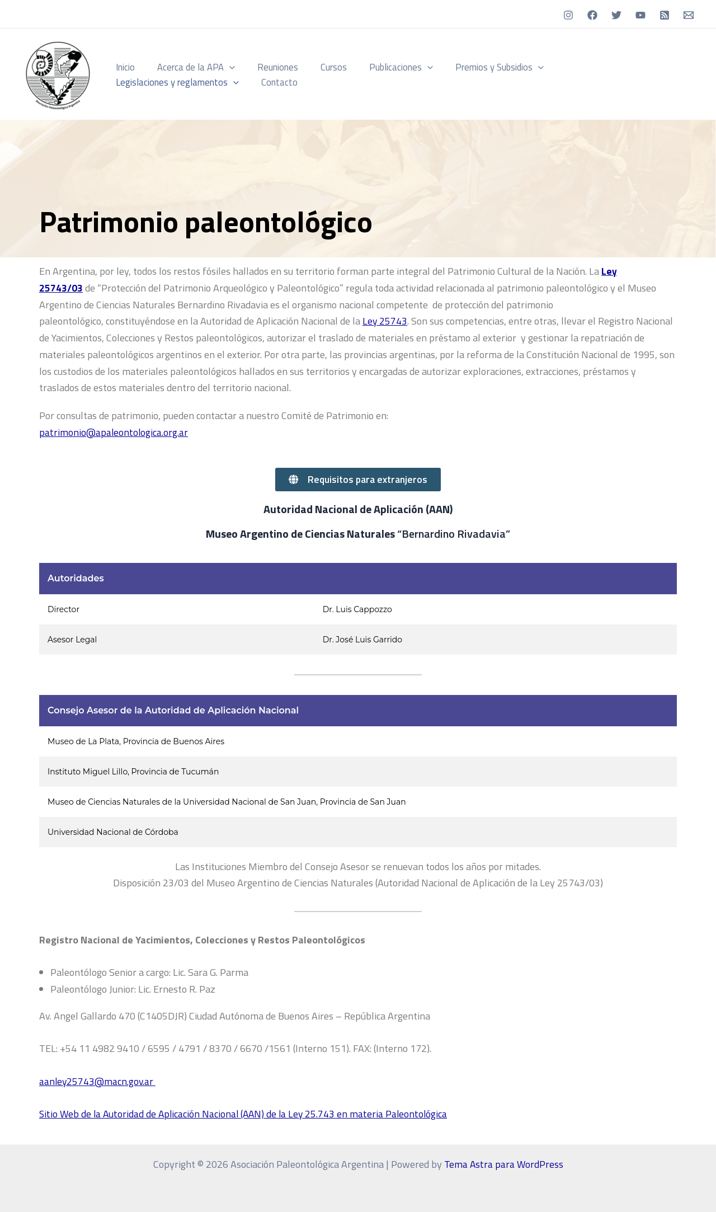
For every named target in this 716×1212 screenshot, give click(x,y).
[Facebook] (592, 15)
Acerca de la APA (190, 67)
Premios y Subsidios (478, 67)
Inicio (123, 67)
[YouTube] (640, 15)
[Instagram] (568, 15)
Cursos (320, 67)
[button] (223, 67)
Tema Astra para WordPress (504, 1164)
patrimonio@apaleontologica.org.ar (114, 431)
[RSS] (665, 15)
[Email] (689, 15)
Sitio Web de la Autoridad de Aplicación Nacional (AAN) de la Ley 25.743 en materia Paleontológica (246, 1113)
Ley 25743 (385, 320)
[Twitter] (616, 15)
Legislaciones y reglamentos (602, 67)
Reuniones (268, 67)
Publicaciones (384, 67)
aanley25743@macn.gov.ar (98, 1081)
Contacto (132, 82)
